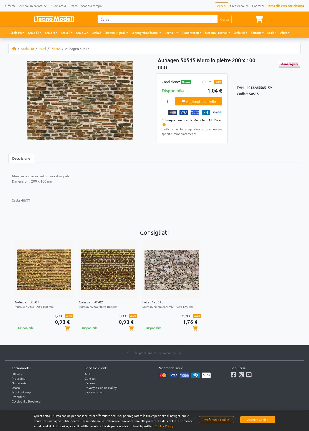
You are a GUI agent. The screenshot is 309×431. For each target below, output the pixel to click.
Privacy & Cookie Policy (101, 387)
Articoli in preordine (33, 6)
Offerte (10, 6)
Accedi (221, 6)
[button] (17, 33)
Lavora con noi (94, 392)
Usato (74, 6)
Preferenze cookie (216, 419)
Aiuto (88, 374)
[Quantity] (167, 101)
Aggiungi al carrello (198, 101)
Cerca (224, 19)
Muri (42, 48)
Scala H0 (27, 48)
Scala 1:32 (240, 33)
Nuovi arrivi (58, 6)
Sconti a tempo (91, 6)
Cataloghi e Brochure (26, 401)
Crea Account (239, 6)
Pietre (55, 48)
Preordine (18, 378)
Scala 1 (272, 33)
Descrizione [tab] (21, 158)
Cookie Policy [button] (164, 426)
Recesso (90, 383)
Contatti (258, 6)
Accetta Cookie (257, 419)
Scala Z (96, 33)
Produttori (19, 397)
